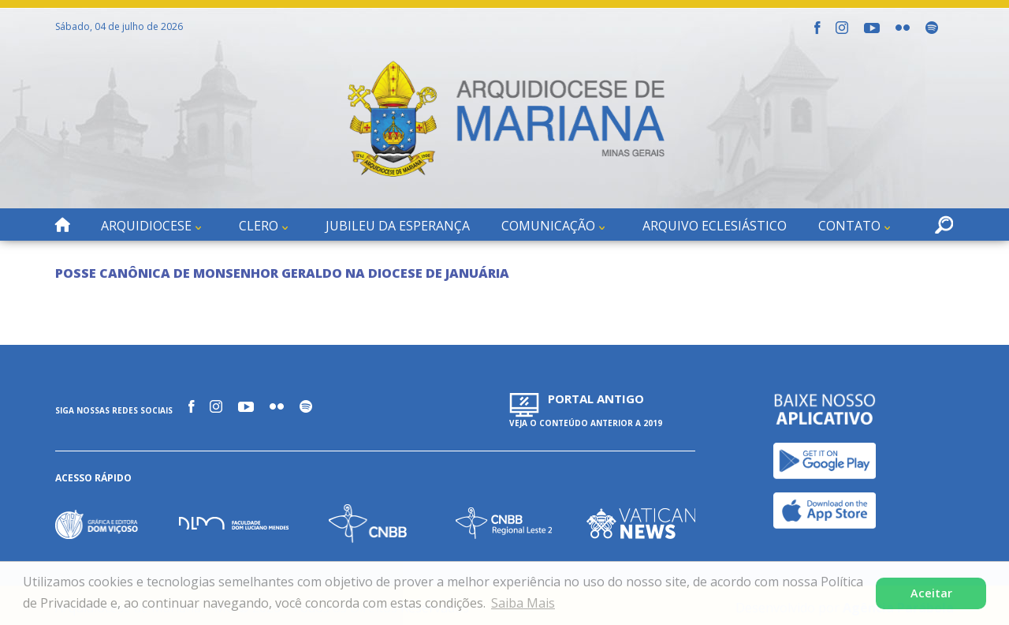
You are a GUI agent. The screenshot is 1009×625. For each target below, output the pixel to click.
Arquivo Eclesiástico (714, 225)
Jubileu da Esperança (398, 225)
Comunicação (548, 225)
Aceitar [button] (931, 593)
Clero (258, 225)
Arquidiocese (146, 225)
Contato (849, 225)
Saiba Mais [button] (523, 603)
